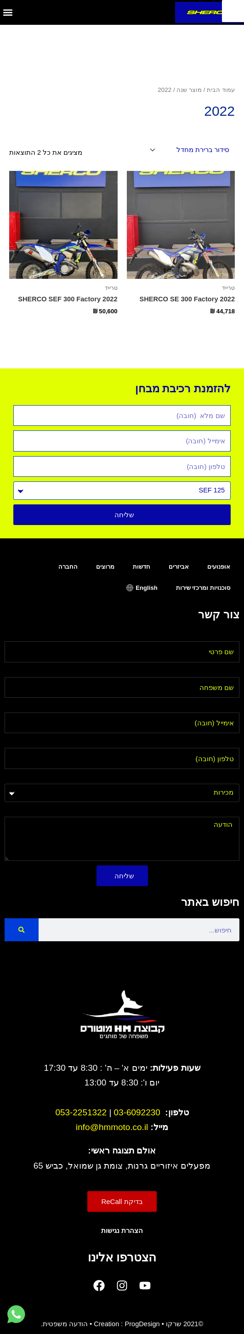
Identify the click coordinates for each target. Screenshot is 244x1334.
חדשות (141, 566)
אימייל (230, 707)
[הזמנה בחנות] (191, 150)
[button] (7, 12)
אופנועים (218, 566)
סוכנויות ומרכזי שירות (203, 587)
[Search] (22, 929)
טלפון (231, 742)
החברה (68, 566)
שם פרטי (226, 635)
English (146, 587)
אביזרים (179, 566)
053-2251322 (81, 1112)
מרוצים (105, 566)
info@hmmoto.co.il (112, 1127)
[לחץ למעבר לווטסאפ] (16, 1314)
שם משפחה (222, 671)
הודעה (230, 811)
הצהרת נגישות (122, 1230)
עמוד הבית (221, 89)
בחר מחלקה (220, 778)
